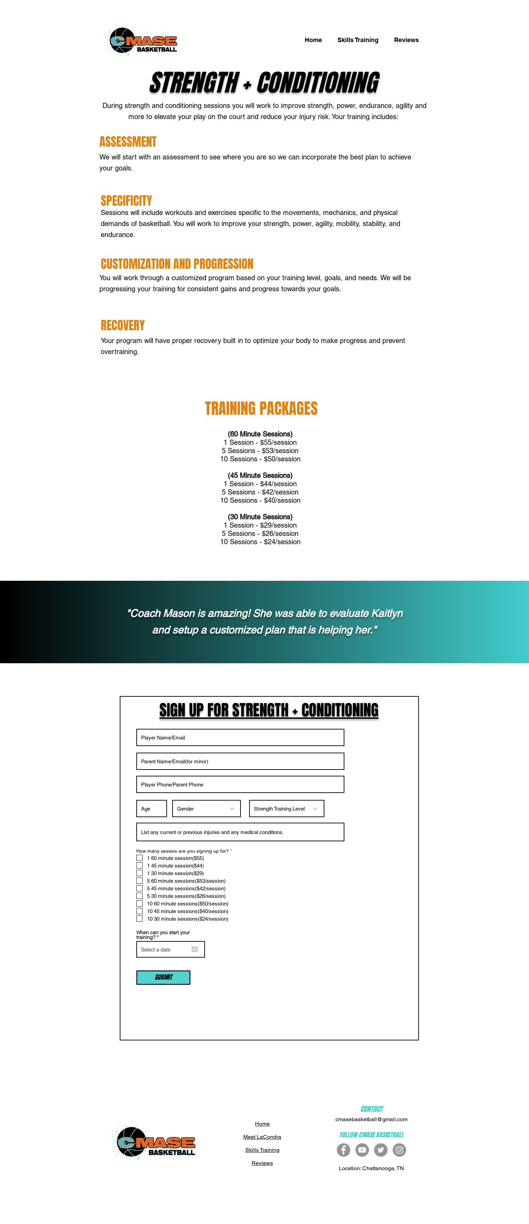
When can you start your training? (163, 935)
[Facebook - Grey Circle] (343, 1150)
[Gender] (206, 808)
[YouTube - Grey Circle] (362, 1150)
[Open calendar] (194, 949)
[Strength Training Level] (286, 808)
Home (262, 1123)
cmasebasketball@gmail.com (371, 1119)
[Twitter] (381, 1150)
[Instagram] (399, 1150)
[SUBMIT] (163, 977)
